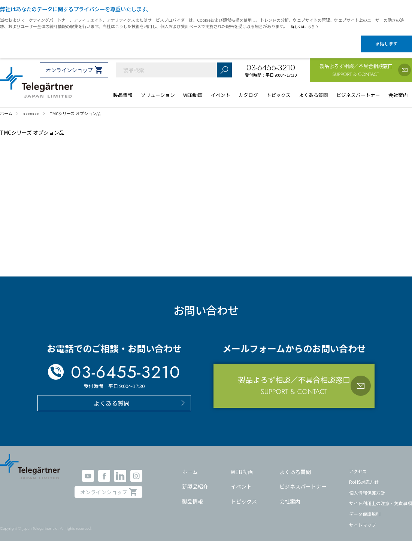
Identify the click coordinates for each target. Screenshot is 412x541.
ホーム (190, 465)
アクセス (358, 464)
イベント (241, 480)
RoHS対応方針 (364, 475)
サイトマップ (362, 518)
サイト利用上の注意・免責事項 (380, 496)
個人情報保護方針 (367, 486)
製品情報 (192, 494)
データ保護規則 (365, 507)
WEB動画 (242, 465)
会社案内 (289, 494)
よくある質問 (295, 465)
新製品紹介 (195, 480)
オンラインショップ (69, 63)
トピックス (244, 494)
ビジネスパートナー (303, 480)
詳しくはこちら (306, 26)
